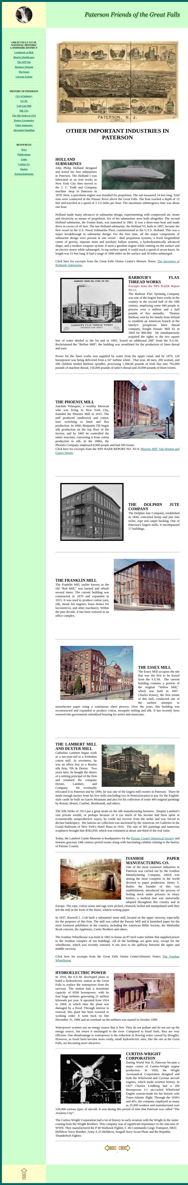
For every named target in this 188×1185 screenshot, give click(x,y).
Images (24, 169)
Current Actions (24, 76)
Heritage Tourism (24, 67)
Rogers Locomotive (24, 120)
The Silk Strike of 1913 (24, 115)
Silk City (24, 110)
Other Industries (24, 125)
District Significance (23, 57)
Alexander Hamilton (24, 130)
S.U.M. (24, 101)
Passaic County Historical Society (152, 838)
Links (24, 159)
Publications (24, 154)
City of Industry (24, 96)
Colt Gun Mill (24, 106)
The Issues (23, 71)
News (24, 149)
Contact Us (24, 164)
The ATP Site (24, 62)
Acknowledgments (23, 174)
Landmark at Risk (24, 52)
